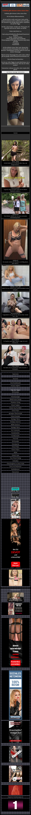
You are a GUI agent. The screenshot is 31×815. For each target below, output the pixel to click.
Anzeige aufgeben (15, 385)
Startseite (15, 378)
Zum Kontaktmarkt (15, 383)
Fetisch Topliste (15, 405)
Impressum (15, 374)
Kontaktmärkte (15, 433)
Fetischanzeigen (15, 396)
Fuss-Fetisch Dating (15, 458)
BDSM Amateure (15, 424)
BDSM (15, 452)
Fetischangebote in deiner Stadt (15, 463)
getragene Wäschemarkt (15, 413)
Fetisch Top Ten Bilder (15, 408)
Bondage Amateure (15, 422)
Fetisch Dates (15, 410)
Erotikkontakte (15, 435)
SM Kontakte (15, 392)
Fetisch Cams (15, 455)
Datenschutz (15, 472)
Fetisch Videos (15, 449)
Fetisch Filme (15, 447)
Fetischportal (15, 444)
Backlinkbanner (15, 469)
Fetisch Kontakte (15, 416)
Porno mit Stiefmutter (15, 466)
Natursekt (15, 438)
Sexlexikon (15, 461)
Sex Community (15, 430)
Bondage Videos (15, 419)
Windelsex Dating (15, 402)
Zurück (15, 133)
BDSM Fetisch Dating (15, 399)
